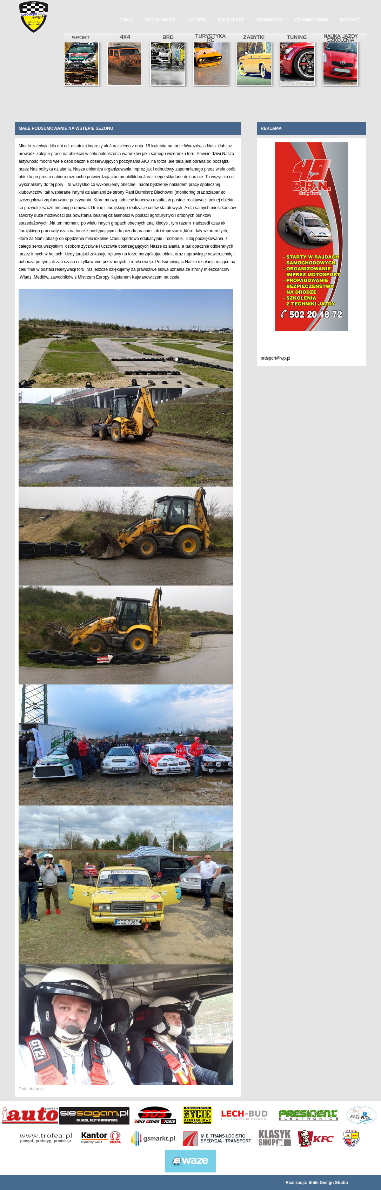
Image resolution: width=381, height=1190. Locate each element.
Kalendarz (231, 20)
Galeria (196, 20)
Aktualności (160, 20)
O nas (126, 20)
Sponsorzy (269, 20)
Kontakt (350, 20)
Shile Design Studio (328, 1182)
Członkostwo (311, 20)
